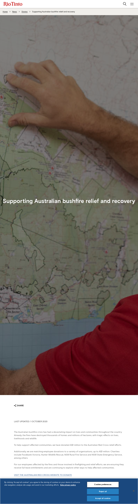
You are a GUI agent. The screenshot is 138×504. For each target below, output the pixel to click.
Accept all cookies (102, 498)
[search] (125, 4)
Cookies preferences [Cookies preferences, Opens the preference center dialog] (102, 484)
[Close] (134, 491)
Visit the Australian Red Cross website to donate (43, 477)
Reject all (102, 491)
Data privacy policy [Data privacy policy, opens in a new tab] (68, 485)
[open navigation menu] (132, 4)
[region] (69, 491)
